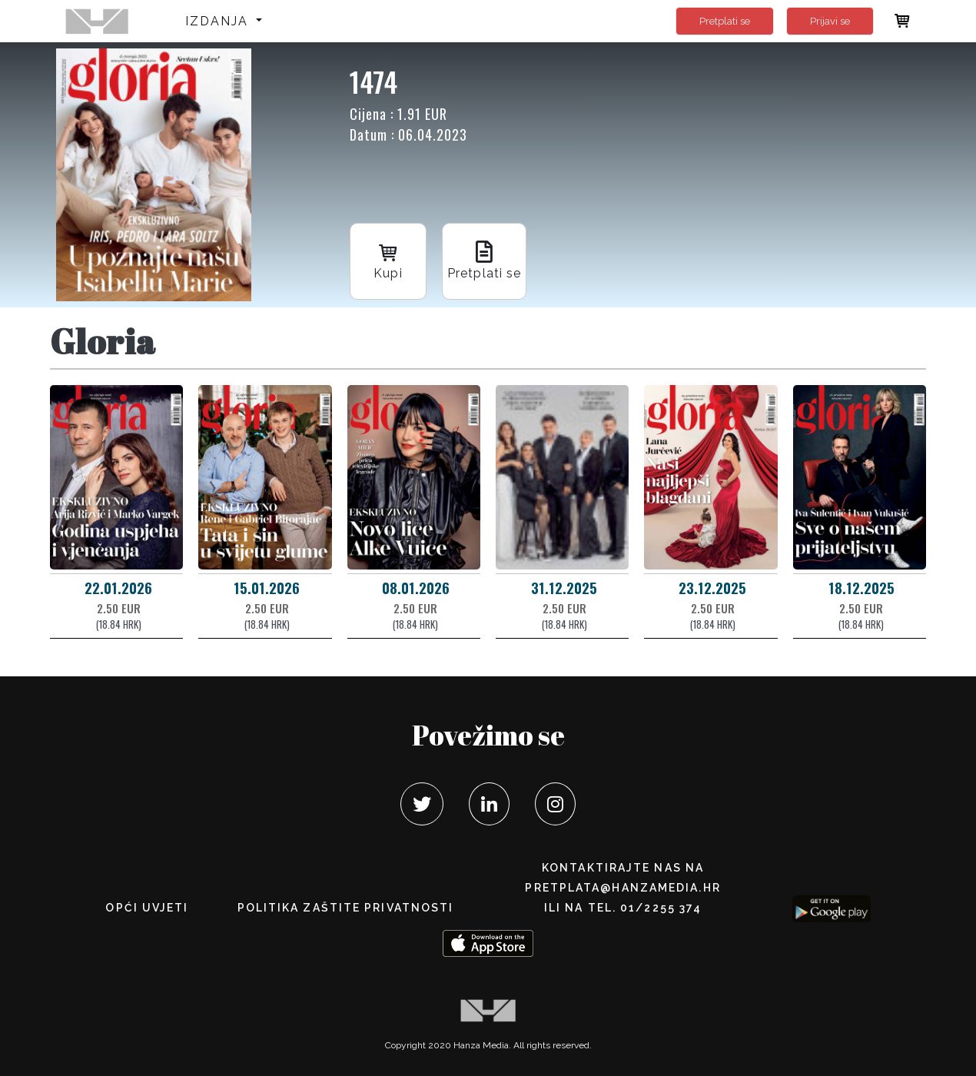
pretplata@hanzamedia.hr (622, 888)
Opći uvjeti (146, 908)
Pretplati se (724, 21)
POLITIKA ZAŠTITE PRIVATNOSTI (345, 908)
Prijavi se (830, 21)
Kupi (388, 260)
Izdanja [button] (219, 21)
